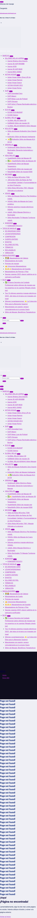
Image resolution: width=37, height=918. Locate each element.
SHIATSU (8, 242)
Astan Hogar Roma (14, 88)
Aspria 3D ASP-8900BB (16, 64)
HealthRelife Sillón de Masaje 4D (19, 158)
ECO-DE (8, 110)
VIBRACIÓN (9, 253)
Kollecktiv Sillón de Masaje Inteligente (21, 137)
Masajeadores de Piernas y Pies (16, 272)
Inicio (5, 675)
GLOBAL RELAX (10, 118)
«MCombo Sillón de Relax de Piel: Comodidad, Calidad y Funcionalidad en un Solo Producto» (22, 182)
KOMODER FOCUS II (15, 226)
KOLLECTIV (9, 128)
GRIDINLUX (9, 145)
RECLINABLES (10, 250)
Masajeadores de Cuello (14, 261)
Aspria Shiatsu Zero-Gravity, (18, 61)
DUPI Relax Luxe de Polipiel (18, 99)
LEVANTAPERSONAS (13, 234)
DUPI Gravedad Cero (15, 93)
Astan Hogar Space (15, 83)
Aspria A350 (12, 66)
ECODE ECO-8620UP (15, 112)
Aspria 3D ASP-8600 (15, 69)
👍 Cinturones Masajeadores (15, 266)
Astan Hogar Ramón (15, 80)
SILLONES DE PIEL (12, 245)
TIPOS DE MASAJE (9, 228)
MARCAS (6, 56)
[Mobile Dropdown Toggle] (11, 56)
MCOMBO (8, 174)
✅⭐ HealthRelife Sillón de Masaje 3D (22, 161)
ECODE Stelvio (13, 115)
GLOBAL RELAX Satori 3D (17, 120)
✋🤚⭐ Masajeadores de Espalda (18, 269)
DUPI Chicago (13, 101)
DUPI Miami (12, 96)
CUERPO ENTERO (11, 239)
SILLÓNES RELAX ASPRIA (14, 58)
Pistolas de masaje (12, 264)
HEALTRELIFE (10, 156)
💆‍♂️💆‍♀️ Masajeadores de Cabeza (16, 258)
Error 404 (6, 678)
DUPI (7, 91)
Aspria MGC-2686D (15, 72)
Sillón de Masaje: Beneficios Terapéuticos (20, 312)
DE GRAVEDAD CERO (12, 231)
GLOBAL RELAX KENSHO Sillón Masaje (22, 126)
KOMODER (9, 223)
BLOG (5, 280)
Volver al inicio (5, 917)
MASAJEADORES (9, 255)
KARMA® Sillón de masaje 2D (19, 123)
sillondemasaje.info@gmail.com (8, 13)
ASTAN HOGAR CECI (15, 85)
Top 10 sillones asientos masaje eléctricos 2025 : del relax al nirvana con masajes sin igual (20, 296)
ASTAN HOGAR (10, 74)
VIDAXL (8, 193)
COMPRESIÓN (10, 237)
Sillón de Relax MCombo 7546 (19, 177)
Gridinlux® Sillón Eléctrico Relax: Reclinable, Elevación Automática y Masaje (20, 150)
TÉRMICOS (9, 247)
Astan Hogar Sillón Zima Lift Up (19, 77)
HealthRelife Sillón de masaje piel (20, 169)
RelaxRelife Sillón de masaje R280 (20, 172)
